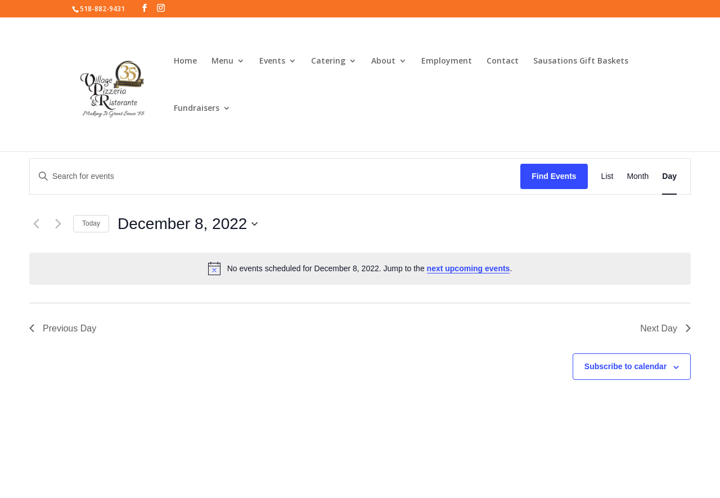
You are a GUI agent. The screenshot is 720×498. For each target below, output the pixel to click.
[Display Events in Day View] (669, 176)
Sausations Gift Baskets (580, 61)
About (383, 61)
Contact (503, 61)
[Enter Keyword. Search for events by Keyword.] (275, 176)
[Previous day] (36, 224)
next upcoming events (468, 268)
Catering (328, 61)
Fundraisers (196, 108)
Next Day (665, 328)
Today (91, 223)
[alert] (360, 268)
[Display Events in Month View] (638, 176)
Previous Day (62, 328)
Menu (222, 61)
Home (185, 61)
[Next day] (58, 224)
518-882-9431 (102, 9)
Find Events (554, 176)
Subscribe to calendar (625, 366)
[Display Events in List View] (607, 176)
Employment (446, 61)
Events (272, 61)
